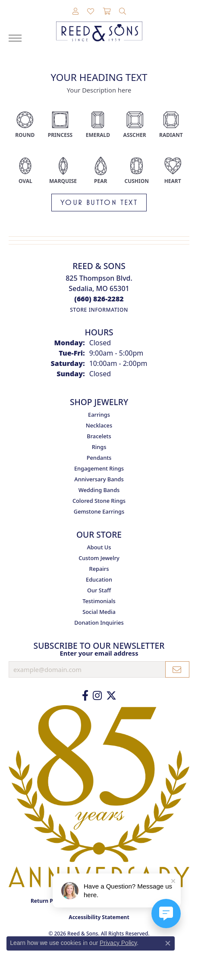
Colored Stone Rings (99, 501)
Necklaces (99, 425)
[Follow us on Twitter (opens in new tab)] (111, 696)
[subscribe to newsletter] (177, 669)
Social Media (99, 612)
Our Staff (99, 590)
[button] (75, 11)
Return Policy (48, 900)
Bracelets (99, 436)
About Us (99, 547)
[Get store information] (99, 309)
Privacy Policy (118, 942)
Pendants (99, 457)
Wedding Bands (99, 490)
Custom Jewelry (99, 558)
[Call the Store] (99, 299)
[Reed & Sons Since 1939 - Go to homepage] (99, 25)
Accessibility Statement (99, 917)
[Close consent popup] (167, 943)
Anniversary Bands (98, 479)
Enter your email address (99, 653)
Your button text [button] (99, 202)
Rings (99, 447)
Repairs (99, 569)
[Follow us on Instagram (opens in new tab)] (97, 696)
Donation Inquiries (98, 622)
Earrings (99, 414)
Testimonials (99, 601)
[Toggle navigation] (15, 38)
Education (99, 579)
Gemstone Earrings (99, 511)
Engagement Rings (99, 468)
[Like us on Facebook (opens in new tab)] (85, 696)
